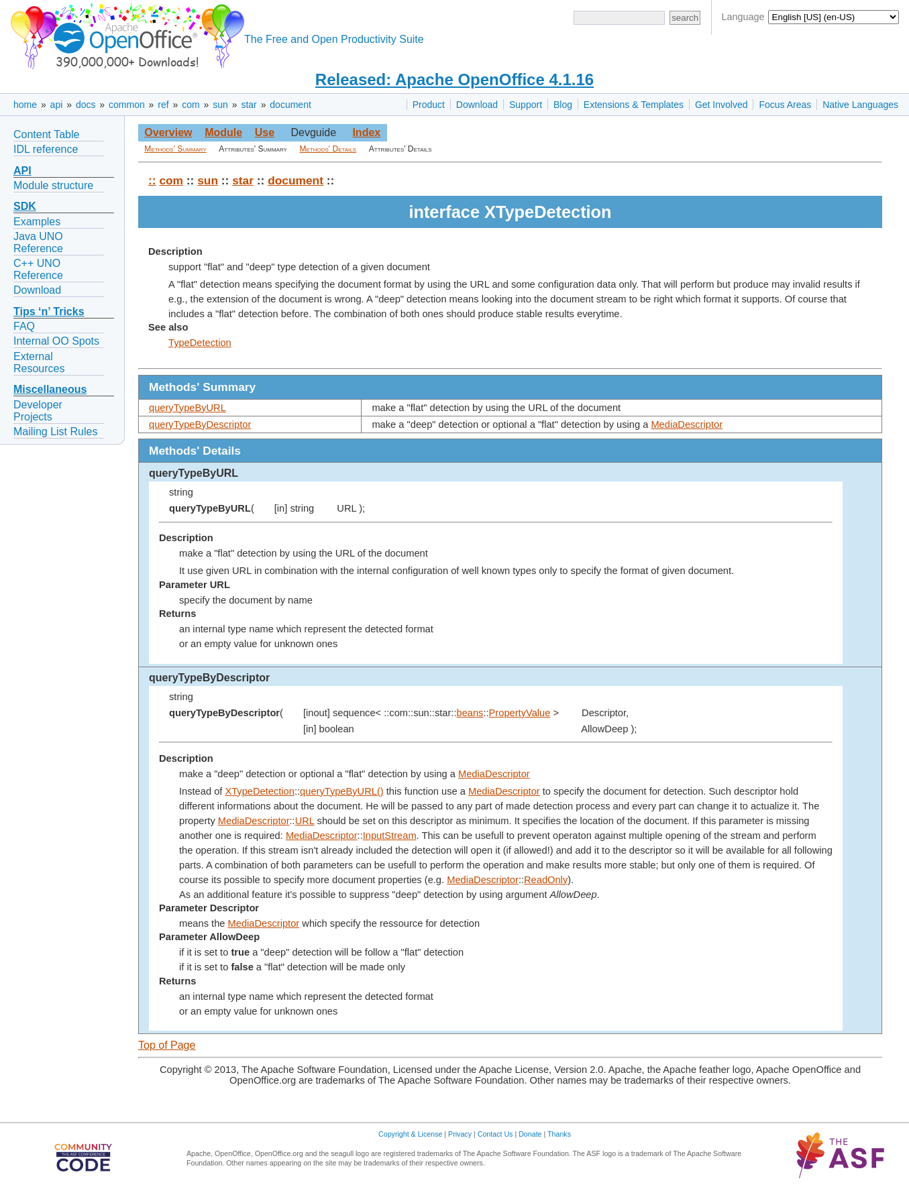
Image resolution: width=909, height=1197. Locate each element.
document (290, 104)
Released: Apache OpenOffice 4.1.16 (454, 79)
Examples (36, 221)
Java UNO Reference (38, 242)
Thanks (559, 1134)
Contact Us (495, 1134)
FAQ (24, 326)
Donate (530, 1134)
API (22, 170)
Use (264, 132)
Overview (168, 132)
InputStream (390, 835)
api (56, 104)
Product (429, 104)
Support (525, 104)
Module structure (53, 185)
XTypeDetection (259, 791)
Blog (562, 104)
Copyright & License (410, 1134)
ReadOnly (546, 879)
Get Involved (721, 104)
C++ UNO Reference (38, 269)
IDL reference (45, 149)
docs (86, 104)
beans (470, 712)
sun (220, 104)
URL (305, 820)
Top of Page (166, 1045)
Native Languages (860, 104)
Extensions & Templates (634, 104)
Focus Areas (785, 104)
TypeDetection (199, 342)
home (25, 104)
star (248, 104)
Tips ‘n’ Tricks (49, 311)
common (127, 104)
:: (152, 180)
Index (366, 132)
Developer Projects (37, 410)
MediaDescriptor (687, 424)
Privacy (460, 1134)
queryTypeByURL (187, 407)
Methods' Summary (175, 149)
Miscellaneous (50, 389)
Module (223, 132)
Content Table (46, 134)
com (190, 104)
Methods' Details (328, 149)
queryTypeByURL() (342, 791)
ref (163, 104)
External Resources (38, 362)
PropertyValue (520, 712)
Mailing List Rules (55, 431)
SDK (24, 206)
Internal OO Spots (56, 341)
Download (477, 104)
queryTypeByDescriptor (200, 424)
